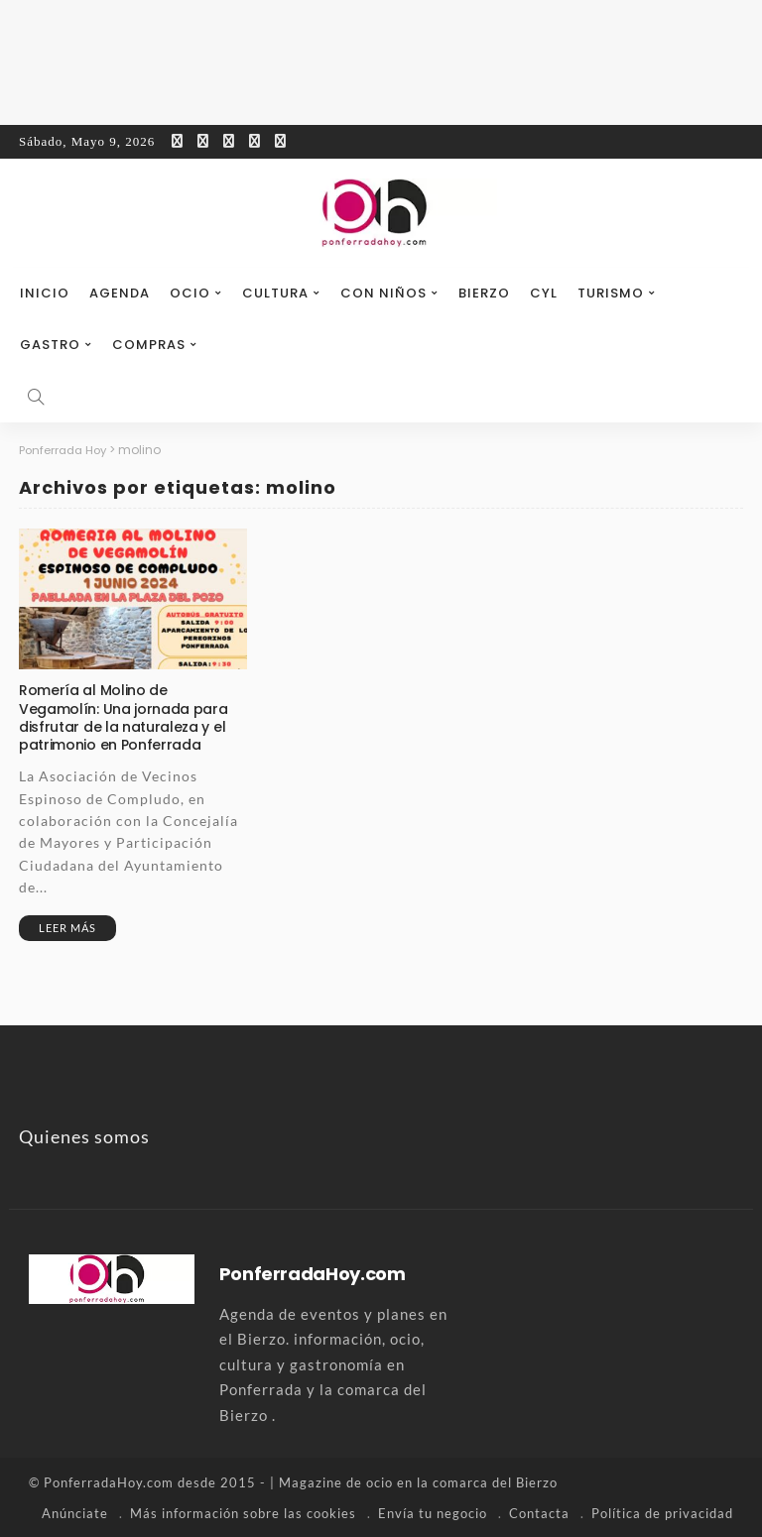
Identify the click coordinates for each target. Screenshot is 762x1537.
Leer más (67, 927)
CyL (544, 293)
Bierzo (484, 293)
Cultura (275, 293)
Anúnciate (75, 1512)
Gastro (50, 344)
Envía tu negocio (432, 1512)
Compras (149, 344)
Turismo (610, 293)
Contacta (539, 1512)
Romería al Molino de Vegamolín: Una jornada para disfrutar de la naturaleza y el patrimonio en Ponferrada (123, 717)
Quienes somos (84, 1136)
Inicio (44, 293)
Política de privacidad (662, 1512)
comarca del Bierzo (495, 1482)
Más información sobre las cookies (243, 1512)
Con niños (383, 293)
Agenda (119, 293)
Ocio (190, 293)
